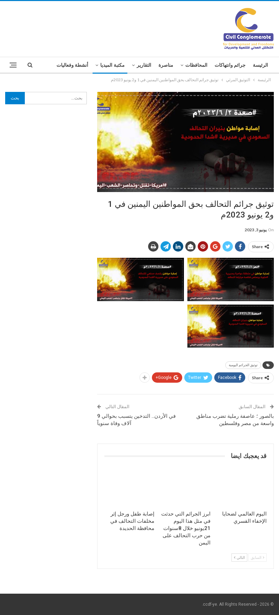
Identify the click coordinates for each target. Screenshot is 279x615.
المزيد (82, 65)
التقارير (144, 65)
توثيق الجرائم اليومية (243, 365)
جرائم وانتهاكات (230, 65)
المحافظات (196, 65)
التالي (239, 557)
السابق (257, 557)
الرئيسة (260, 65)
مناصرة (165, 65)
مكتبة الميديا (112, 65)
